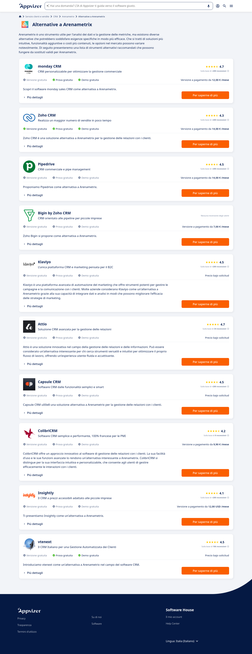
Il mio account (174, 617)
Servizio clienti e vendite (37, 16)
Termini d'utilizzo (27, 631)
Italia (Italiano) (187, 641)
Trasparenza (24, 625)
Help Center (173, 623)
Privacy (21, 618)
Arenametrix (68, 16)
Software (97, 623)
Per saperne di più (205, 95)
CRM (55, 16)
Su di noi (97, 617)
